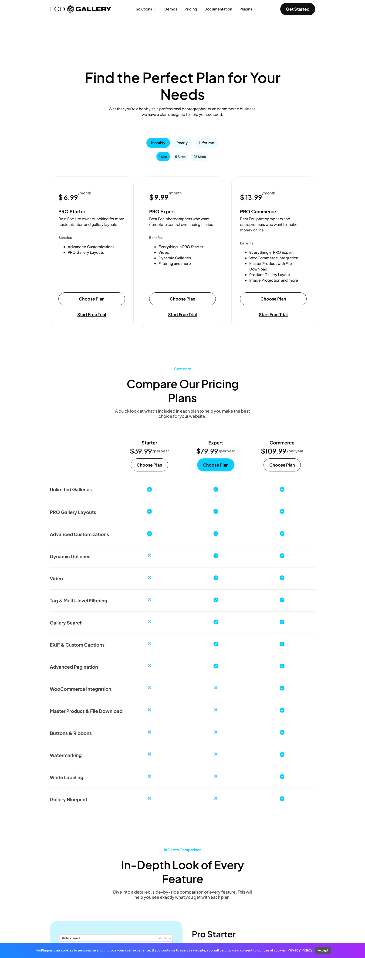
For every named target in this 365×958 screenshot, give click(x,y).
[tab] (158, 143)
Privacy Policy (299, 950)
